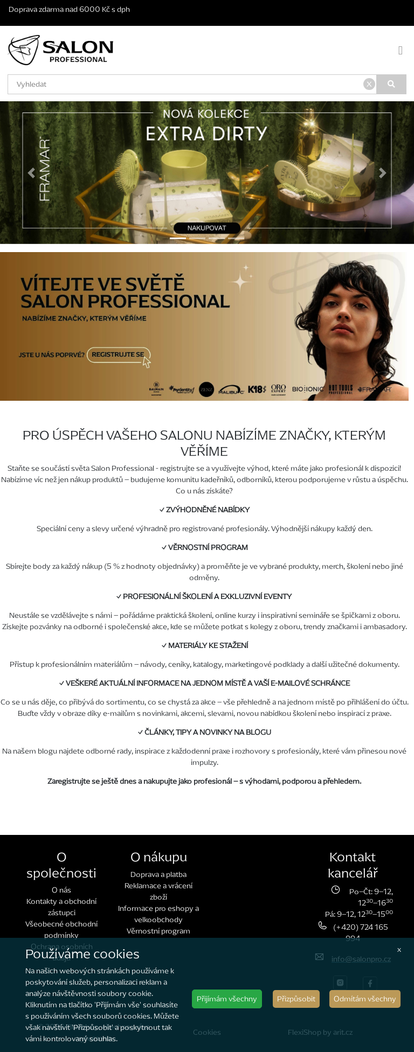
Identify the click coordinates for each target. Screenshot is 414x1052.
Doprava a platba (158, 874)
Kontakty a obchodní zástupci (61, 907)
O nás (61, 890)
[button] (31, 172)
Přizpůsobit (296, 999)
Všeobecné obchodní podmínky (61, 929)
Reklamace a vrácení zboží (158, 891)
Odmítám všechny (365, 999)
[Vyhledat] (392, 84)
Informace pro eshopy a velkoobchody (158, 914)
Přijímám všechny (227, 999)
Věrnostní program (158, 931)
